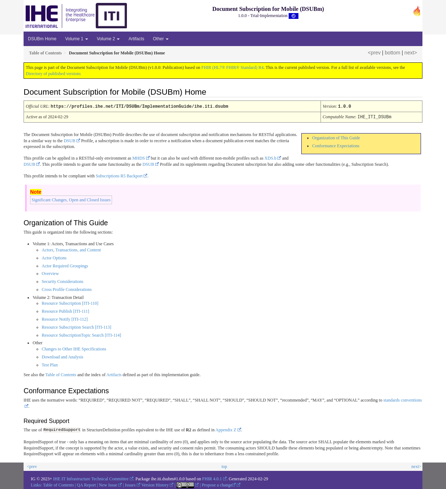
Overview (50, 272)
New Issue (108, 483)
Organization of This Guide (336, 137)
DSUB (69, 140)
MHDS (138, 157)
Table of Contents (60, 374)
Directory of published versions (53, 73)
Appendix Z (225, 429)
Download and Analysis (62, 356)
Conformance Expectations (335, 145)
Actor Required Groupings (65, 265)
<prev (374, 53)
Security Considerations (62, 280)
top (224, 465)
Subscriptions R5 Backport (119, 175)
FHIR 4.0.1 (212, 478)
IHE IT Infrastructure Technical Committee (91, 478)
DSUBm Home (42, 38)
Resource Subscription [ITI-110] (70, 302)
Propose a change (219, 483)
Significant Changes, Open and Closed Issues (71, 199)
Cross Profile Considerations (67, 288)
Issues (130, 483)
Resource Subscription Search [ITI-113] (76, 326)
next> (410, 53)
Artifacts (136, 38)
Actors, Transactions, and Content (71, 249)
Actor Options (54, 257)
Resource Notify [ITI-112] (65, 318)
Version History (155, 483)
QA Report (86, 483)
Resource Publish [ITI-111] (65, 310)
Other (161, 38)
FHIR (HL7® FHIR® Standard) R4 (232, 67)
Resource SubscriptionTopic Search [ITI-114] (81, 334)
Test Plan (50, 364)
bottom (392, 53)
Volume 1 (76, 38)
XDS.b (270, 157)
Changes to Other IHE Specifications (74, 348)
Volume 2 (108, 38)
